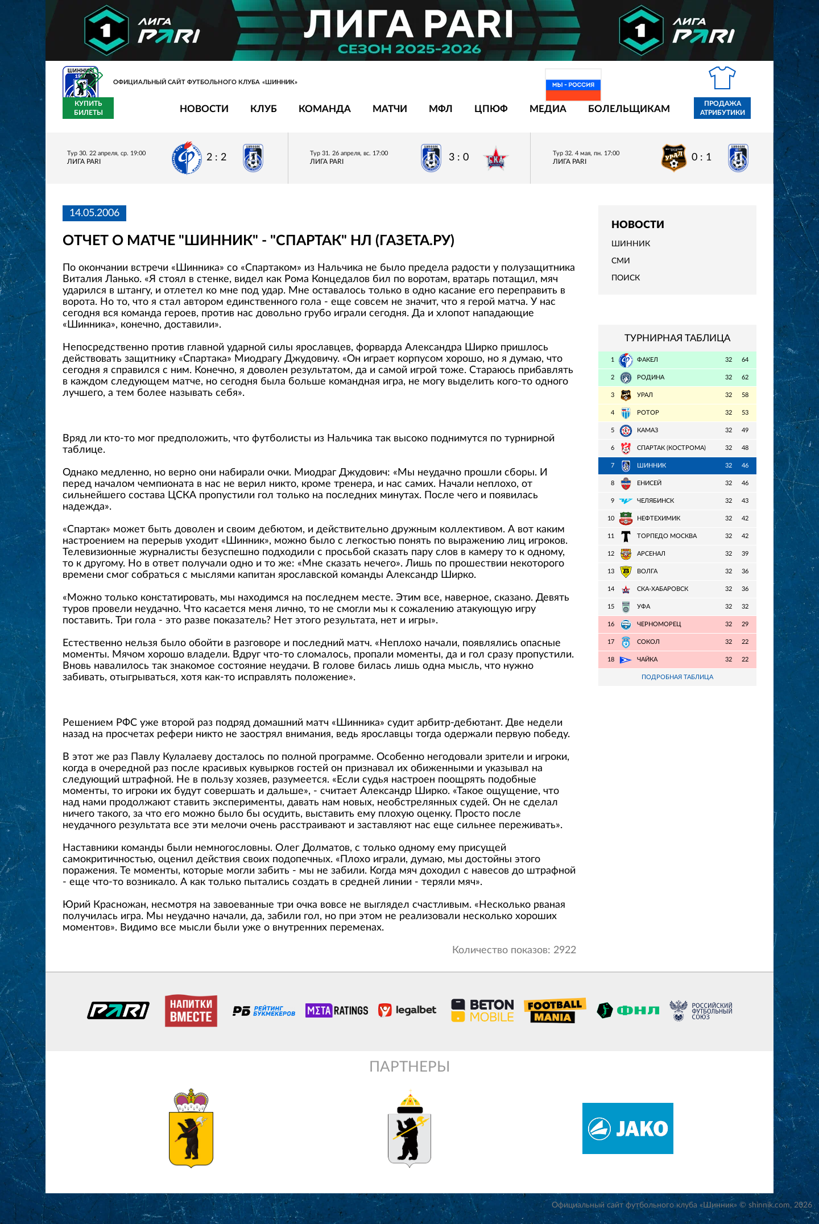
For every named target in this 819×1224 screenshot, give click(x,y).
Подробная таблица (677, 684)
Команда (258, 115)
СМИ (620, 268)
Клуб (197, 115)
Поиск (625, 285)
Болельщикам (562, 115)
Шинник (630, 251)
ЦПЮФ (424, 115)
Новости (137, 115)
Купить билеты (731, 115)
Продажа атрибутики (656, 115)
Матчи (323, 115)
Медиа (481, 115)
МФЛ (374, 115)
